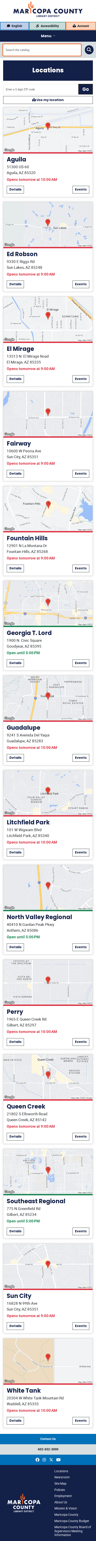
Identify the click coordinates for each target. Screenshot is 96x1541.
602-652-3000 (48, 1449)
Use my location (48, 100)
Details (15, 189)
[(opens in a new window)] (37, 1460)
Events (81, 189)
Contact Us (48, 1439)
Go (85, 89)
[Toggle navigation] (48, 36)
